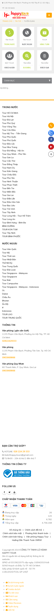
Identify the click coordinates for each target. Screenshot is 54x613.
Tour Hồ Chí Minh (10, 113)
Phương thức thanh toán (36, 533)
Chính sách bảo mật (12, 533)
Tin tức (18, 21)
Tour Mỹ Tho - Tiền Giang (14, 133)
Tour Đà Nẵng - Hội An (13, 150)
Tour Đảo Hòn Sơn (11, 202)
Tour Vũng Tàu (9, 126)
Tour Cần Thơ (8, 161)
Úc (3, 290)
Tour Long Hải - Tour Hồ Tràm (16, 215)
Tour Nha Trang (9, 147)
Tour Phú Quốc (9, 137)
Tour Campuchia (10, 283)
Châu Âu (6, 297)
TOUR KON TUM (9, 229)
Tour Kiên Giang (9, 171)
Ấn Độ (5, 304)
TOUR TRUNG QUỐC (12, 318)
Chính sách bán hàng (12, 536)
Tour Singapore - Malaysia (15, 273)
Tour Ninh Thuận (10, 181)
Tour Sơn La (8, 157)
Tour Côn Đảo (9, 130)
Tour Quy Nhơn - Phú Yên (14, 154)
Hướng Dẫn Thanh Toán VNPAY (27, 540)
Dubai (5, 293)
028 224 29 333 (22, 451)
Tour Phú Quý (8, 123)
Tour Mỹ (6, 252)
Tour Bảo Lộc (8, 143)
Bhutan (5, 300)
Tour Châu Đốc (9, 174)
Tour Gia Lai (8, 195)
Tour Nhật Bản (9, 259)
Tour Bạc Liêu (8, 205)
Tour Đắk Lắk (8, 198)
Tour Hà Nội (7, 116)
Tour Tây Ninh (8, 212)
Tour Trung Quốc (10, 266)
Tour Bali (6, 280)
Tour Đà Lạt (8, 119)
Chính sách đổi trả (33, 530)
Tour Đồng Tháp (10, 164)
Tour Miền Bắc (9, 191)
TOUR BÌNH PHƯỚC (11, 236)
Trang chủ (7, 21)
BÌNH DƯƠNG (8, 226)
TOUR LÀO (7, 314)
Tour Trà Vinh (8, 209)
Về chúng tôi (15, 530)
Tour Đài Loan (9, 269)
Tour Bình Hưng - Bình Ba (14, 222)
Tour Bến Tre (8, 188)
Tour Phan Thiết (9, 185)
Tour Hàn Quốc (9, 249)
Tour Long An (8, 219)
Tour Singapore (9, 276)
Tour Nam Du (8, 167)
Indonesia (6, 311)
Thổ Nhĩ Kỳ (7, 263)
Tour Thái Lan (8, 256)
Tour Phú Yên (8, 178)
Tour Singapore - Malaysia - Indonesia (20, 287)
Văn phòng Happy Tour (37, 536)
